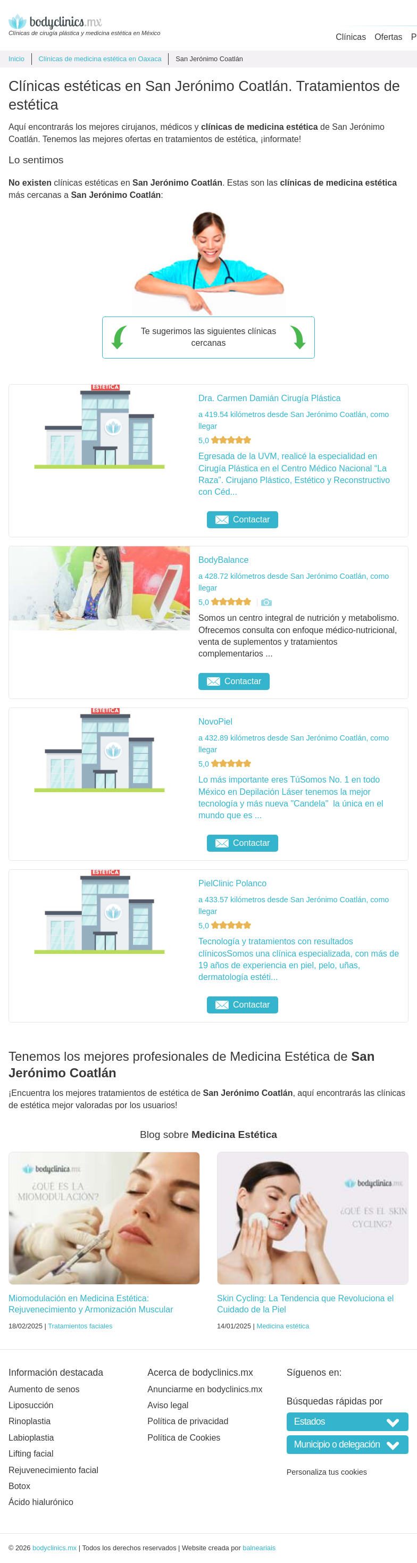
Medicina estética (282, 1326)
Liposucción (31, 1405)
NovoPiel (215, 721)
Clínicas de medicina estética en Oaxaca (99, 59)
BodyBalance (223, 559)
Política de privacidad (187, 1421)
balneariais (259, 1548)
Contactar (242, 519)
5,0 (225, 440)
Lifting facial (31, 1453)
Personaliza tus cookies (327, 1472)
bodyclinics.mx (54, 1548)
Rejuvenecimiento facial (53, 1470)
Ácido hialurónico (41, 1502)
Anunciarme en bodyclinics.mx (204, 1389)
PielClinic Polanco (232, 883)
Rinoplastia (30, 1421)
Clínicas (351, 36)
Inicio (16, 59)
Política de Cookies (183, 1437)
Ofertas (388, 36)
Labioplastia (31, 1437)
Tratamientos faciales (80, 1326)
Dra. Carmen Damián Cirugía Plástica (269, 398)
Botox (19, 1486)
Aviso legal (167, 1405)
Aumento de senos (44, 1389)
